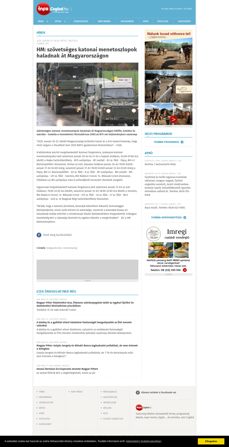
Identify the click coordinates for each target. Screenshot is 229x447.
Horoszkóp (184, 21)
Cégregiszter (80, 21)
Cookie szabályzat (113, 419)
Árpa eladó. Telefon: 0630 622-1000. (165, 208)
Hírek (41, 21)
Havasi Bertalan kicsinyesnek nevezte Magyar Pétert (67, 369)
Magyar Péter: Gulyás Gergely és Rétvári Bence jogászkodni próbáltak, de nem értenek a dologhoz (87, 347)
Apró (146, 21)
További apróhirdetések (166, 217)
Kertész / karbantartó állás (160, 164)
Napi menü (76, 392)
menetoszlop (70, 248)
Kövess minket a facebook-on (158, 393)
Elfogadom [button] (211, 441)
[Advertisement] (87, 269)
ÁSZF (105, 413)
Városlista (71, 9)
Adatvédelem (110, 397)
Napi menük (104, 21)
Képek (58, 21)
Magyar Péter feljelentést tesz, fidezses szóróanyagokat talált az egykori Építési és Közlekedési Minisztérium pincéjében (85, 304)
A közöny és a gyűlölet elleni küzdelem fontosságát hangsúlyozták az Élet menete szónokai (84, 324)
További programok (166, 142)
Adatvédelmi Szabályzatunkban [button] (143, 441)
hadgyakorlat (54, 248)
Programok (127, 21)
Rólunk (107, 408)
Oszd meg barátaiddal (57, 235)
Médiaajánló (110, 392)
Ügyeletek (162, 21)
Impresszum (109, 402)
